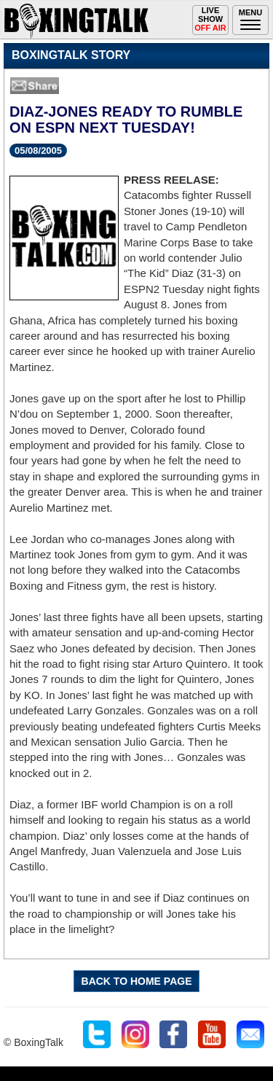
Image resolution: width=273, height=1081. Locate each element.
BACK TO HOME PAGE (137, 981)
